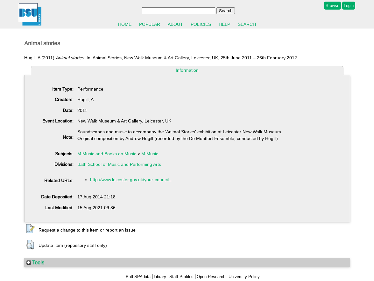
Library (160, 276)
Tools (35, 262)
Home (124, 24)
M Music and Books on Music (106, 153)
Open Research (211, 276)
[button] (30, 229)
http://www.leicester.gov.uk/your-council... (131, 179)
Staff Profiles (181, 276)
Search (247, 24)
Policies (201, 24)
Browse (332, 5)
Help (224, 24)
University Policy (244, 276)
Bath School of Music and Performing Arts (119, 164)
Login (349, 5)
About (175, 24)
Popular (149, 24)
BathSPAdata (138, 276)
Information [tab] (187, 70)
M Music (149, 153)
